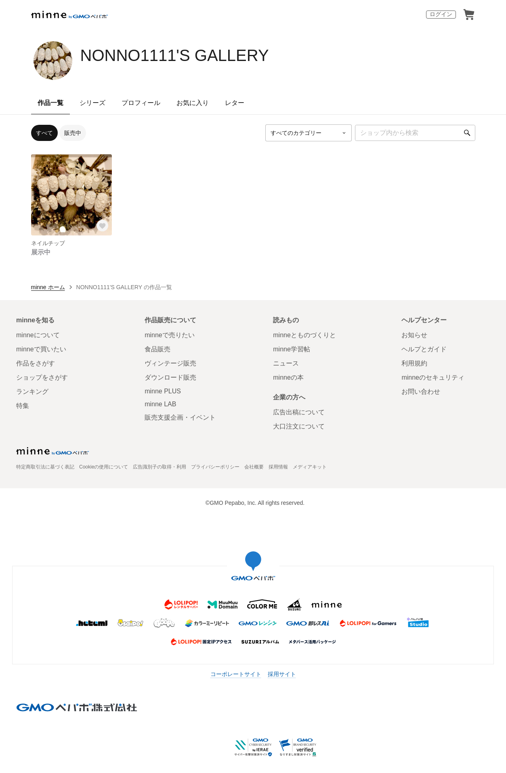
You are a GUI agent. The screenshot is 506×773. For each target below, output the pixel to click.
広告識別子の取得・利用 (159, 467)
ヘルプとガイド (424, 349)
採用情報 (278, 467)
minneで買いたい (41, 349)
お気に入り (192, 102)
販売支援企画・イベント (180, 417)
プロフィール (141, 102)
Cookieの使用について (103, 467)
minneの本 (288, 377)
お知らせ (414, 335)
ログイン (441, 14)
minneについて (38, 335)
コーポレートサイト (235, 674)
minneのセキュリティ (432, 377)
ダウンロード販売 (170, 377)
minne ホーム (48, 287)
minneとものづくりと (304, 335)
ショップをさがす (42, 377)
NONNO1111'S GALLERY (174, 55)
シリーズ (92, 102)
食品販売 (157, 349)
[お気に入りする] (102, 225)
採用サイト (282, 674)
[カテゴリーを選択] (308, 132)
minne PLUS (163, 391)
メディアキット (310, 467)
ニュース (286, 363)
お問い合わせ (420, 391)
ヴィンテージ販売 (170, 363)
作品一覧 (50, 102)
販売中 (72, 133)
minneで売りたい (170, 335)
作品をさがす (35, 363)
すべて (44, 133)
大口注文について (299, 426)
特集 (22, 405)
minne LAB (160, 404)
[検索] (467, 133)
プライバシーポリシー (215, 467)
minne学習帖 (291, 349)
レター (234, 102)
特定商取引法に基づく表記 (45, 467)
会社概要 (254, 467)
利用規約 (414, 363)
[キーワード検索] (415, 133)
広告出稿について (299, 412)
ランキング (32, 391)
